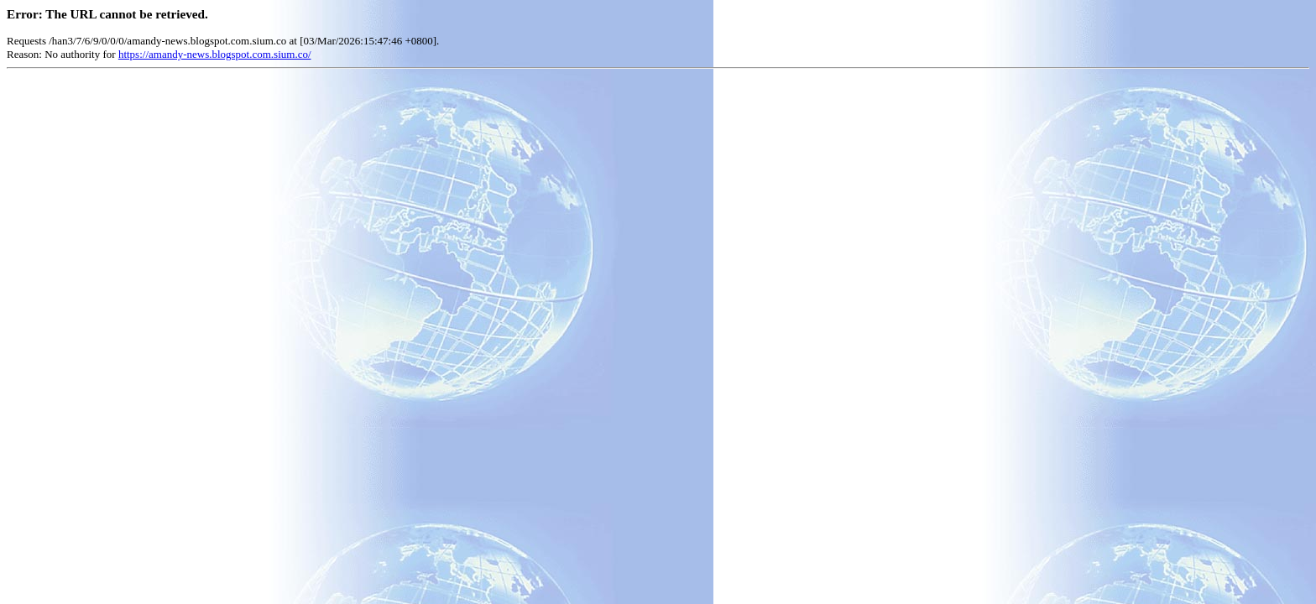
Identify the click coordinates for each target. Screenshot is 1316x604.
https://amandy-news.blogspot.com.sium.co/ (214, 54)
